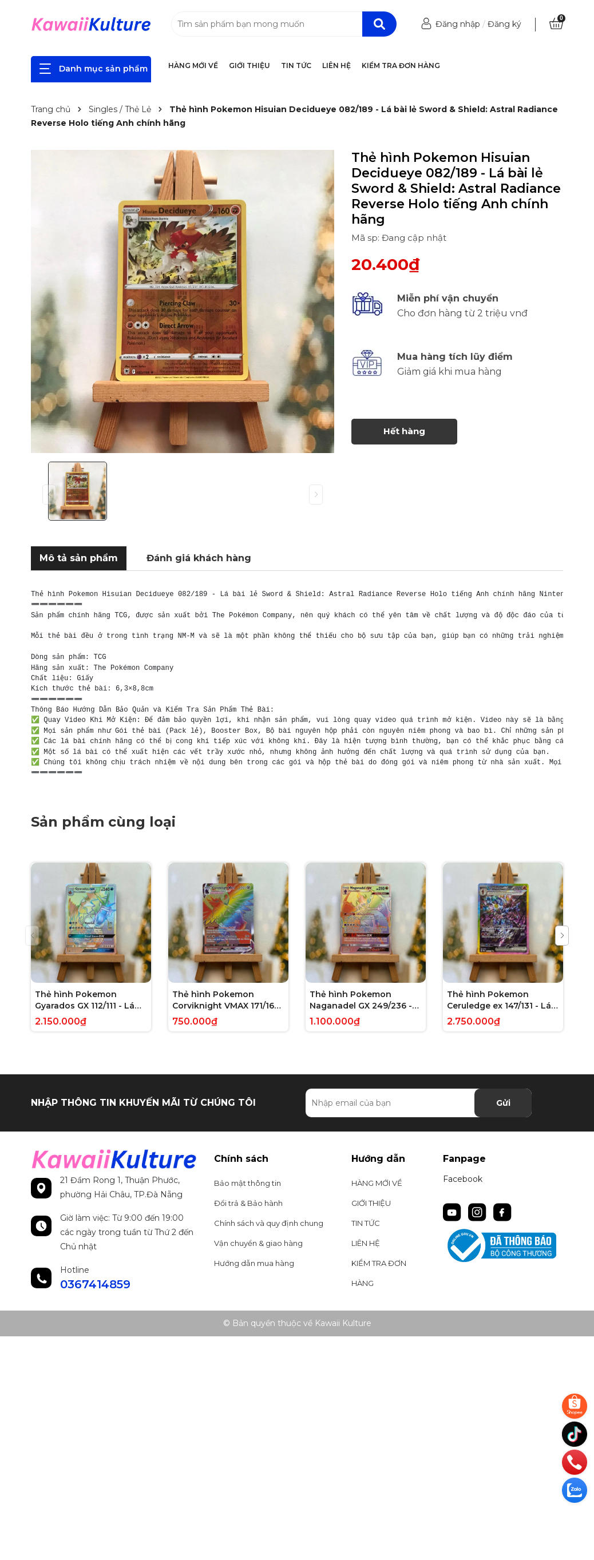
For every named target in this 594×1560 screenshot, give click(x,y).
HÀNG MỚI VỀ (193, 65)
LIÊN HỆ (336, 65)
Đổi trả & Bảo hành (248, 1203)
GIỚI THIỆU (249, 65)
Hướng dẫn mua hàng (254, 1263)
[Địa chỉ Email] (419, 1103)
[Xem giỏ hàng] (556, 24)
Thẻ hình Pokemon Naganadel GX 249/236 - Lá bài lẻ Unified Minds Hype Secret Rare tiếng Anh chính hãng (361, 1000)
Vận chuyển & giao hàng (258, 1243)
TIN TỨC (296, 65)
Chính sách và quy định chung (268, 1223)
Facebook (462, 1179)
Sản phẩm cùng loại (103, 821)
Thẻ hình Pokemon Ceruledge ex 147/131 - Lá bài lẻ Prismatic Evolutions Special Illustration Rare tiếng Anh (503, 1000)
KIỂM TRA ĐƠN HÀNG (401, 65)
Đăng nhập (457, 24)
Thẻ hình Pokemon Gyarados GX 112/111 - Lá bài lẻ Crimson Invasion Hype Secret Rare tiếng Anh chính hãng (84, 1000)
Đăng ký (504, 24)
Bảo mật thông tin (247, 1183)
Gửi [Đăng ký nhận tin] (503, 1103)
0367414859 (95, 1284)
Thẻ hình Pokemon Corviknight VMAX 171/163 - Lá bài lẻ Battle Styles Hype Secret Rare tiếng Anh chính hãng (225, 1000)
